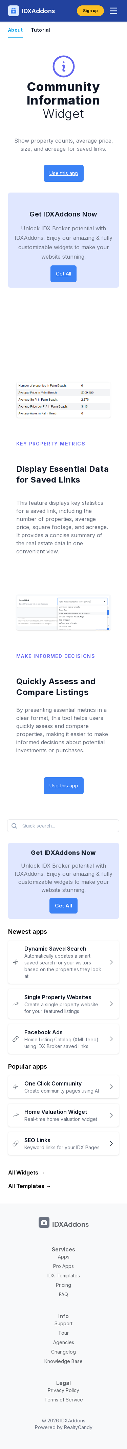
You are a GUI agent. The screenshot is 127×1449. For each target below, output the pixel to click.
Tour (63, 1333)
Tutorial (40, 30)
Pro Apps (63, 1266)
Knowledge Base (63, 1361)
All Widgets (23, 1172)
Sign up (90, 10)
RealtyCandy (78, 1427)
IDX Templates (63, 1275)
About (15, 30)
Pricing (63, 1285)
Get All (63, 273)
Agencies (63, 1342)
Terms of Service (63, 1399)
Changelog (63, 1352)
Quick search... (32, 826)
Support (63, 1323)
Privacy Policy (63, 1390)
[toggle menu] (113, 10)
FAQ (63, 1294)
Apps (63, 1256)
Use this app (63, 173)
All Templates (26, 1186)
